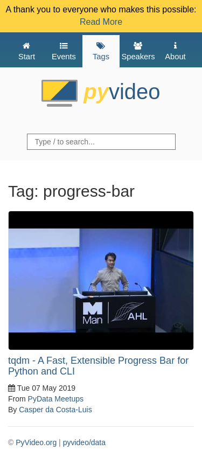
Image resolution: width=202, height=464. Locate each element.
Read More (101, 21)
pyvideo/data (84, 442)
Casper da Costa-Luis (55, 409)
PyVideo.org (36, 442)
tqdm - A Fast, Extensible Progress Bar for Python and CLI (98, 366)
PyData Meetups (56, 398)
